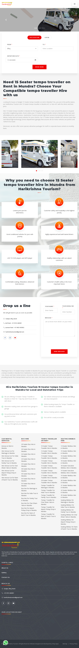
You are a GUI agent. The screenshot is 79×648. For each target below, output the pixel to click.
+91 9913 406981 (8, 593)
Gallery (4, 573)
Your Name (49, 306)
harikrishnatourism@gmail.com (13, 332)
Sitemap (65, 644)
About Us (5, 568)
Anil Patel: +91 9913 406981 (12, 323)
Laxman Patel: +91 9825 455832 (13, 327)
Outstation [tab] (34, 37)
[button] (6, 20)
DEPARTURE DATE (13, 56)
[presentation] (6, 153)
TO (44, 44)
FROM (9, 44)
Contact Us (6, 577)
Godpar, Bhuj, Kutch (10, 319)
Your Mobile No (68, 307)
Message (48, 318)
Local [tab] (47, 37)
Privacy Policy (73, 644)
